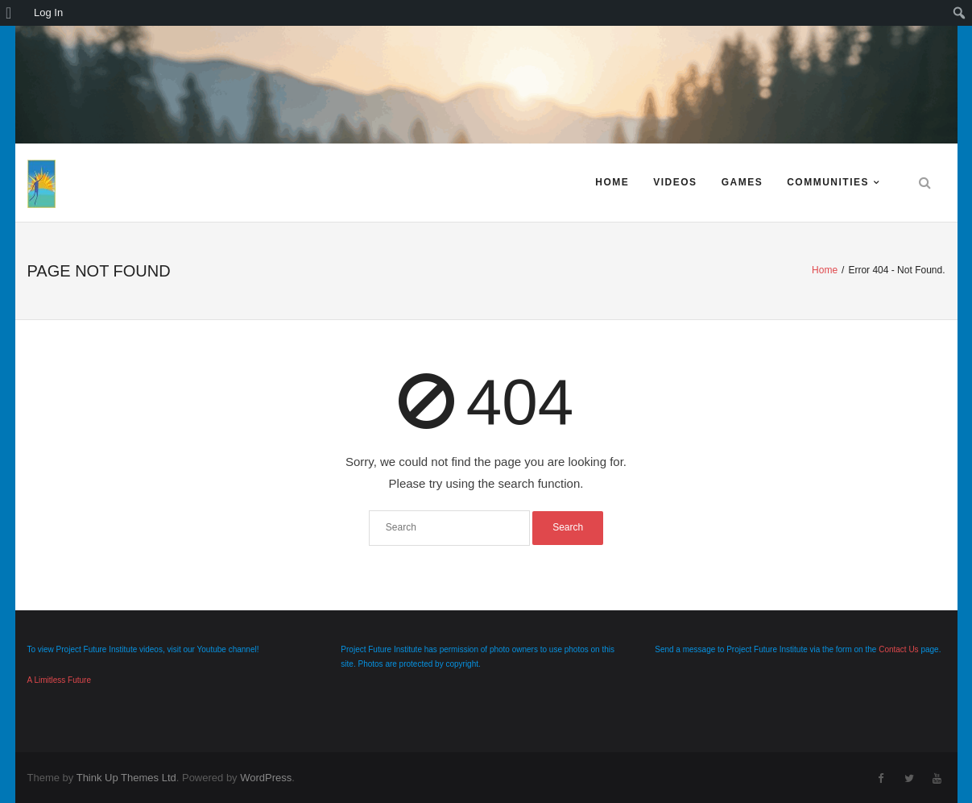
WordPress (266, 778)
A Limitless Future (59, 680)
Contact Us (898, 649)
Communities (828, 182)
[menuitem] (14, 13)
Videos (675, 182)
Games (742, 182)
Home (612, 182)
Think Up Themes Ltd (126, 778)
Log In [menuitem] (48, 12)
